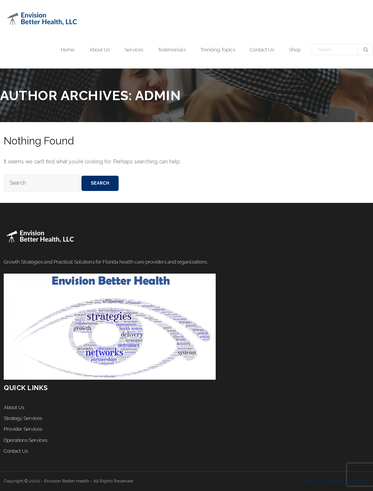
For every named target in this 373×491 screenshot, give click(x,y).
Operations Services (25, 440)
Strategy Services (23, 418)
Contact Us (16, 451)
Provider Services (23, 429)
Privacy (308, 481)
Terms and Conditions (344, 481)
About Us (14, 407)
